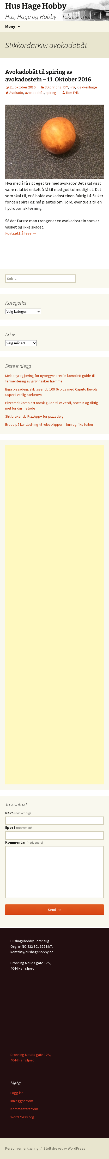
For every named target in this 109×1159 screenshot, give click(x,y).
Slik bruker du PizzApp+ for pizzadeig (34, 416)
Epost (19, 827)
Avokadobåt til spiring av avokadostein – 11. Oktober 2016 (48, 75)
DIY (65, 87)
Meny (10, 26)
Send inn (54, 909)
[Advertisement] (54, 614)
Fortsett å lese (21, 233)
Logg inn (16, 1092)
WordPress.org (22, 1117)
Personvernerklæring (22, 1148)
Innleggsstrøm (21, 1100)
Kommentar (24, 842)
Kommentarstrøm (24, 1109)
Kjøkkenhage (87, 87)
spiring (51, 92)
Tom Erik (72, 92)
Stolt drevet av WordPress (64, 1148)
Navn (18, 812)
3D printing (53, 87)
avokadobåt (34, 92)
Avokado (16, 92)
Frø (72, 87)
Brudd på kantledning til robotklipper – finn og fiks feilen (49, 424)
